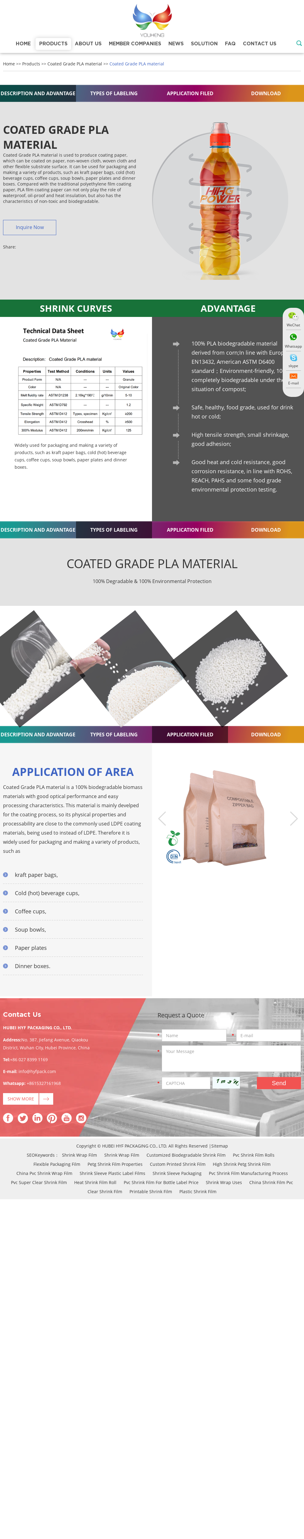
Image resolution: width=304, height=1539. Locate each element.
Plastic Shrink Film (197, 1191)
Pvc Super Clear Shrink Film (39, 1182)
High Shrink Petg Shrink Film (242, 1164)
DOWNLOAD (266, 93)
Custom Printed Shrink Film (178, 1164)
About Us (88, 43)
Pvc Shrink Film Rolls (254, 1155)
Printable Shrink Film (151, 1191)
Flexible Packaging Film (56, 1164)
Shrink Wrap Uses (224, 1182)
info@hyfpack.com (37, 1071)
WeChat (293, 325)
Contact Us (259, 43)
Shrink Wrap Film (79, 1155)
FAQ (230, 43)
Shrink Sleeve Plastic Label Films (112, 1173)
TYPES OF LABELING (114, 93)
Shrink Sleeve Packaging (177, 1173)
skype (293, 365)
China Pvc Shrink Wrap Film (44, 1173)
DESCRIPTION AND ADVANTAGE (38, 93)
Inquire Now (30, 227)
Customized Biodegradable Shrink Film (186, 1155)
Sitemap (219, 1146)
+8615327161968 (44, 1083)
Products (53, 43)
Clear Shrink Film (105, 1191)
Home (23, 43)
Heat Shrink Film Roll (95, 1182)
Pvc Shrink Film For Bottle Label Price (161, 1182)
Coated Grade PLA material (74, 64)
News (176, 43)
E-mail (293, 383)
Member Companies (135, 43)
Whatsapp (293, 346)
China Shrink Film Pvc (271, 1182)
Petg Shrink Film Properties (115, 1164)
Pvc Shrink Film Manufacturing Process (248, 1173)
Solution (204, 43)
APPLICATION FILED (190, 93)
